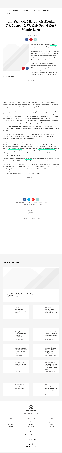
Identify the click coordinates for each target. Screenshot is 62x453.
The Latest (27, 205)
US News (39, 205)
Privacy (31, 425)
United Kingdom (51, 421)
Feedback (10, 426)
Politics (33, 205)
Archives (31, 430)
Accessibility (31, 428)
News (21, 205)
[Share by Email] (35, 39)
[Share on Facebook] (26, 39)
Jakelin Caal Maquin (34, 153)
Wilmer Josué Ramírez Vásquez (46, 149)
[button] (54, 11)
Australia (51, 426)
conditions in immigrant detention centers (36, 145)
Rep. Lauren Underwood (18, 127)
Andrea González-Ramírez (31, 33)
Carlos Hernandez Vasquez (15, 149)
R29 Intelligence (10, 428)
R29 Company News (31, 421)
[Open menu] (1, 9)
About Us (10, 421)
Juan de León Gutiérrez (47, 151)
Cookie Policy (30, 426)
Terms (30, 423)
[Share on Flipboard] (33, 200)
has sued (36, 161)
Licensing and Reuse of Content (10, 430)
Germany (51, 423)
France (51, 425)
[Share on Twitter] (28, 200)
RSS (31, 432)
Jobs (10, 423)
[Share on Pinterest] (31, 39)
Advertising (10, 425)
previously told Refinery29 (47, 167)
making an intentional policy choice (25, 129)
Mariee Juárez (28, 159)
